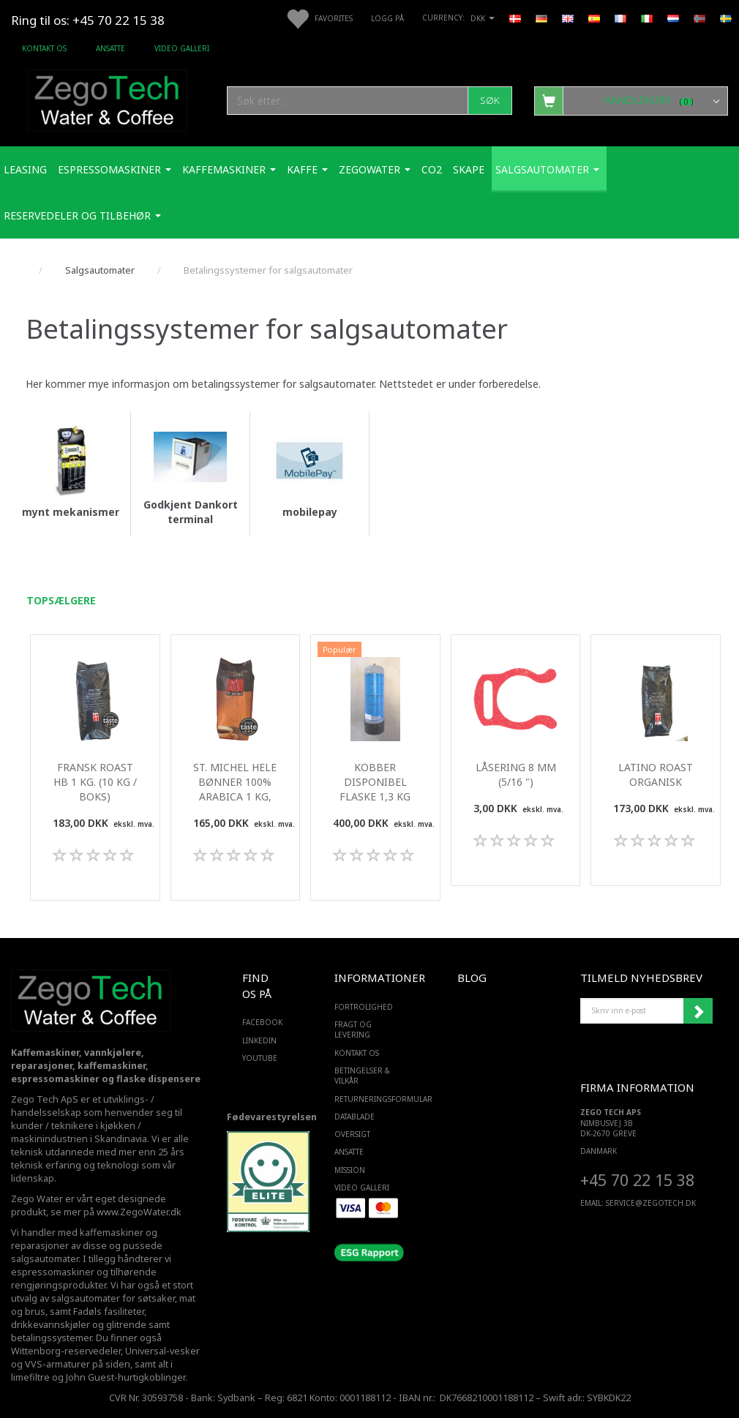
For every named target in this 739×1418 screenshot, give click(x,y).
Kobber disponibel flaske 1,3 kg (375, 781)
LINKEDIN (258, 1040)
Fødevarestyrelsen (272, 1117)
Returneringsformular (365, 1099)
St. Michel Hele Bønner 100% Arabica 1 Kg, (235, 781)
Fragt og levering (353, 1029)
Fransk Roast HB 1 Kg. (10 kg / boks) (95, 781)
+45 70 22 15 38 (637, 1179)
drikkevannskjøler (50, 1324)
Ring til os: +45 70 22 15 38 (88, 20)
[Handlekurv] (631, 100)
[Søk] (490, 100)
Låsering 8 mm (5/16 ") (516, 774)
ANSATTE (110, 48)
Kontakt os (44, 48)
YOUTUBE (258, 1058)
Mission (349, 1170)
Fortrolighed (363, 1007)
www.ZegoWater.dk (139, 1212)
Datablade (354, 1116)
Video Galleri (181, 48)
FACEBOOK (258, 1022)
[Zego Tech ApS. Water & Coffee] (107, 98)
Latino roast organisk (655, 774)
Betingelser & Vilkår (362, 1075)
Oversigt (352, 1134)
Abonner (698, 1011)
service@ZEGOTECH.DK (651, 1203)
